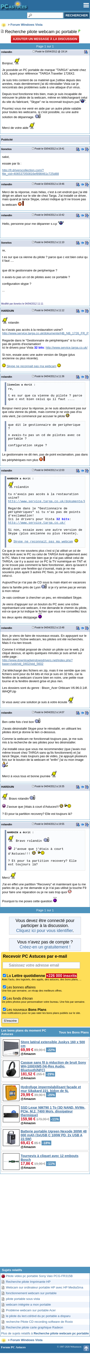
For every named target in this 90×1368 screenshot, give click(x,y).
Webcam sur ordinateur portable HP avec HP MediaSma (44, 1287)
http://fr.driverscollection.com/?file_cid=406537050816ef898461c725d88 (30, 171)
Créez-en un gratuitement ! (44, 947)
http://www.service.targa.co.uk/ (66, 347)
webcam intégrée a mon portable (28, 1304)
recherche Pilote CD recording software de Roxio (39, 1321)
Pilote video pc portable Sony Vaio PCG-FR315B (39, 1276)
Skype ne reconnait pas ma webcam (32, 366)
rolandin (6, 51)
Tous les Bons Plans (74, 1032)
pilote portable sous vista (23, 1299)
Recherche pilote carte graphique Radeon (34, 1327)
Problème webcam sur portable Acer (31, 1310)
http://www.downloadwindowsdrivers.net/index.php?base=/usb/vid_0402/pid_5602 (37, 662)
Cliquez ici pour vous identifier (44, 930)
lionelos (6, 148)
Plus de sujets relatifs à (45, 1333)
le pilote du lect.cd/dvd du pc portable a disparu (38, 1316)
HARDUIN (7, 310)
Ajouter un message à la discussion (45, 39)
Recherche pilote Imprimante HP (28, 1281)
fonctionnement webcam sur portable (31, 1293)
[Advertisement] (45, 1222)
